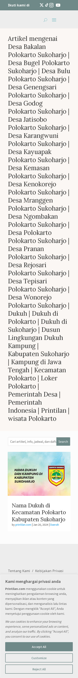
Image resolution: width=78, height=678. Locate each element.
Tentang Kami (19, 571)
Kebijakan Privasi (49, 571)
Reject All (39, 669)
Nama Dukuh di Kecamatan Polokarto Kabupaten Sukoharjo (39, 512)
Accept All (39, 647)
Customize (39, 658)
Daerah (54, 524)
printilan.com (23, 524)
